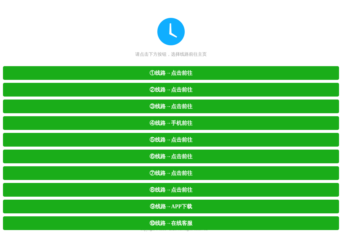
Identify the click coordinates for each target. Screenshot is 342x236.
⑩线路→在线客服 (171, 223)
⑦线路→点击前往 (171, 173)
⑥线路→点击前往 (171, 156)
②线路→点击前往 (171, 90)
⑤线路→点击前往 (171, 140)
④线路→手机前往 (171, 123)
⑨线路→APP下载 (171, 206)
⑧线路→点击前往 (171, 190)
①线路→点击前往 (171, 73)
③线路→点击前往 (171, 106)
